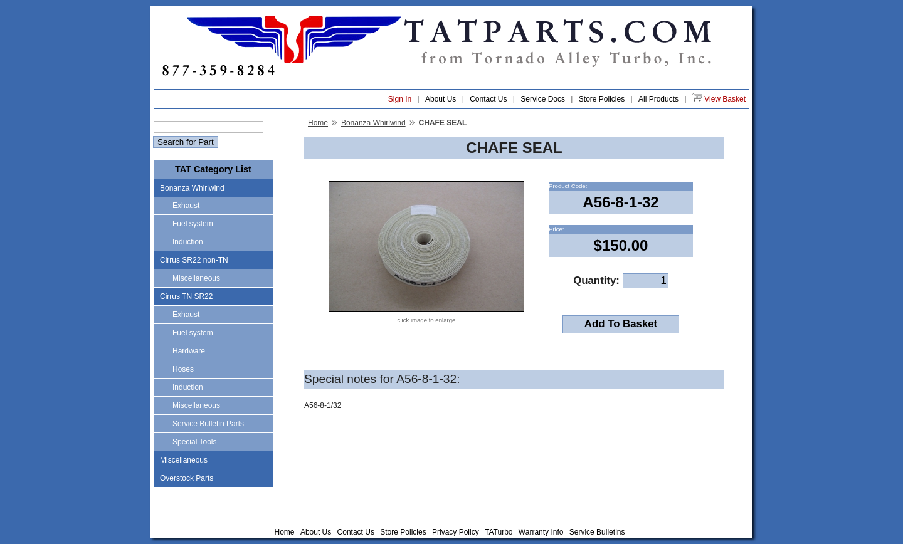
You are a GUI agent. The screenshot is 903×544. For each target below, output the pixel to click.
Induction (187, 242)
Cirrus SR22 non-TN (194, 260)
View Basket (719, 98)
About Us (440, 99)
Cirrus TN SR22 (186, 296)
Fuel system (192, 223)
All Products (658, 99)
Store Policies (602, 99)
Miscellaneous (196, 278)
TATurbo (498, 532)
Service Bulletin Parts (208, 423)
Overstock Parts (186, 478)
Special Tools (194, 441)
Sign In (399, 99)
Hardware (188, 351)
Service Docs (542, 99)
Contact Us (488, 99)
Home (318, 122)
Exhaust (185, 205)
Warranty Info (541, 532)
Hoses (183, 369)
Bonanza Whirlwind (192, 188)
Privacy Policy (455, 532)
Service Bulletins (597, 532)
